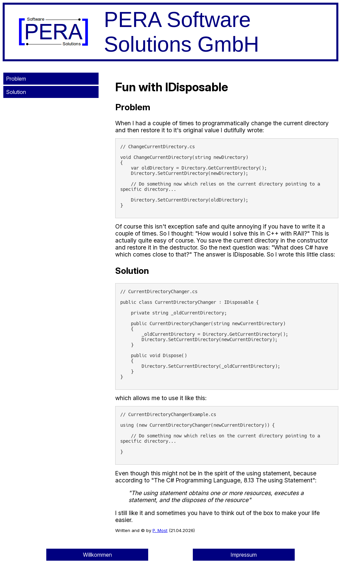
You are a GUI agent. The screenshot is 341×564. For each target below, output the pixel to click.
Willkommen (97, 554)
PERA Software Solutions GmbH (181, 32)
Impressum (243, 554)
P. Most (160, 530)
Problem (16, 78)
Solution (16, 92)
